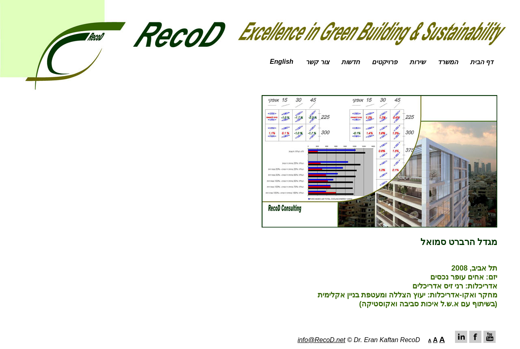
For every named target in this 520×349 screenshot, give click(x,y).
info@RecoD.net (321, 339)
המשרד (448, 62)
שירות (417, 62)
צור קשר (317, 62)
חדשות (350, 62)
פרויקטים (384, 62)
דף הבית (481, 62)
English (281, 61)
